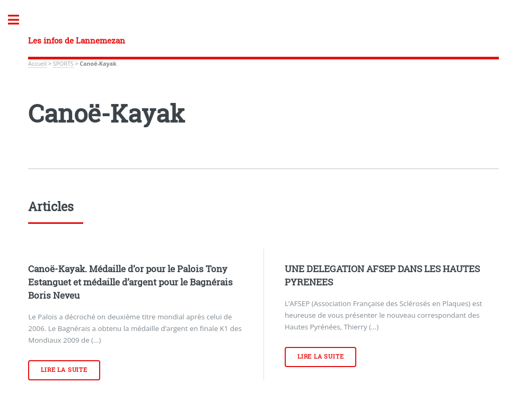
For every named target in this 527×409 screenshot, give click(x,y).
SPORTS (63, 63)
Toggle (19, 20)
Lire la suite (64, 369)
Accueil (37, 63)
